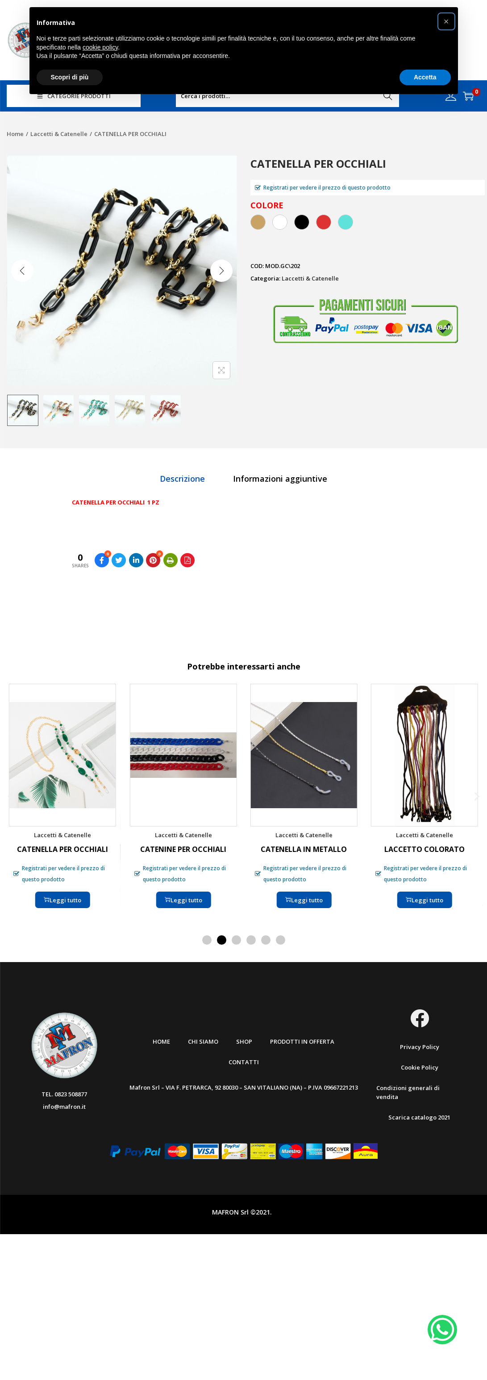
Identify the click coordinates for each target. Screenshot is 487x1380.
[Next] (221, 271)
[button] (10, 796)
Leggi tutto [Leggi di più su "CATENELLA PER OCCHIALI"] (62, 900)
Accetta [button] (425, 77)
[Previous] (22, 271)
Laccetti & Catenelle (58, 134)
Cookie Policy (419, 1067)
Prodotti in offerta (302, 1041)
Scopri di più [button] (70, 77)
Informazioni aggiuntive (280, 478)
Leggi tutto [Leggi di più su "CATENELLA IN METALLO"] (304, 900)
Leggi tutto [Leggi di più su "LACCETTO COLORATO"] (424, 900)
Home (15, 134)
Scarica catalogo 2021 (419, 1117)
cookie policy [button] (100, 47)
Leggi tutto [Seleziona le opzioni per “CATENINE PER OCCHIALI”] (183, 900)
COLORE (266, 205)
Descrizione (182, 478)
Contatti (244, 1062)
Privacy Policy (419, 1047)
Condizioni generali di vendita (408, 1092)
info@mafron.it (64, 1107)
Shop (244, 1041)
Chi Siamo (203, 1041)
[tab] (182, 478)
